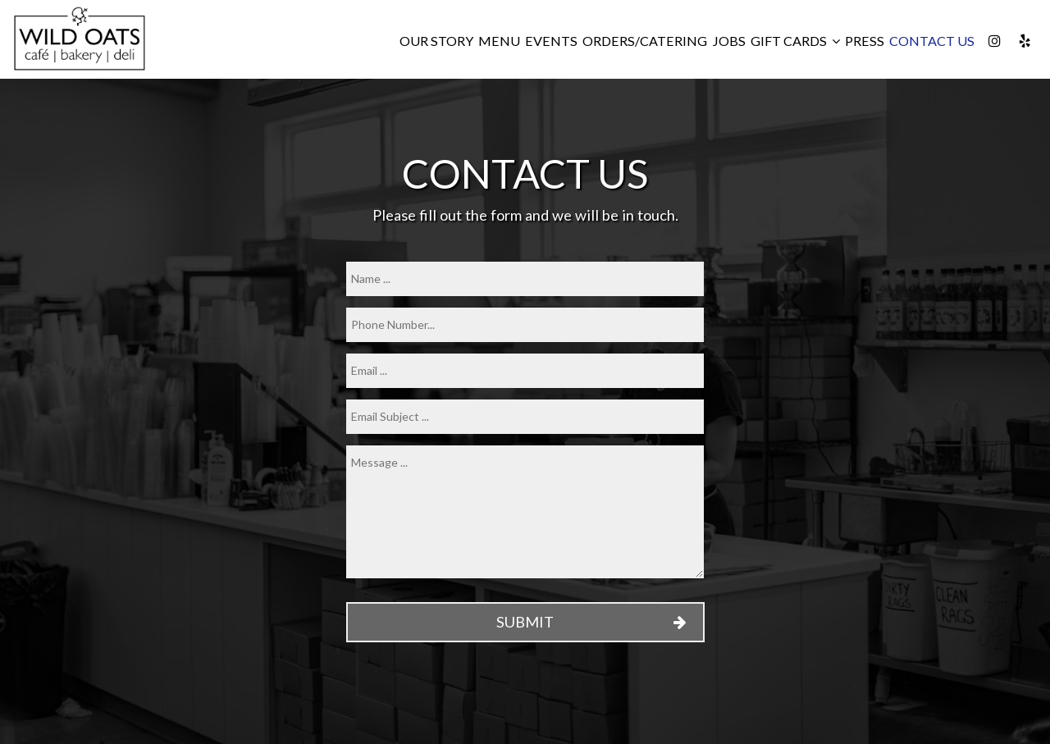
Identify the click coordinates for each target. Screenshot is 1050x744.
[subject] (525, 416)
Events (551, 40)
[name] (525, 279)
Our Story (436, 40)
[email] (525, 371)
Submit (525, 622)
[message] (525, 511)
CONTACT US (932, 40)
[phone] (525, 325)
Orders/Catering (644, 40)
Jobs (729, 40)
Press (864, 40)
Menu (499, 40)
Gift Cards (795, 40)
